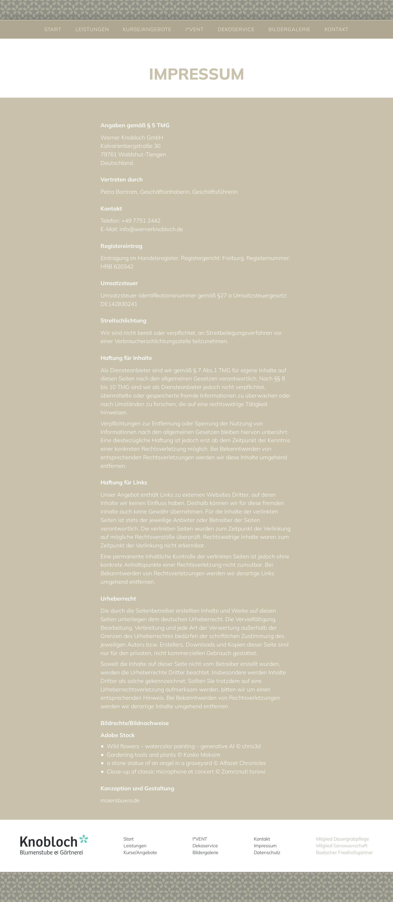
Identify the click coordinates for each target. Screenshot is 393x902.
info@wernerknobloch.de (151, 229)
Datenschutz (267, 852)
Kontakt (337, 29)
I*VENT (194, 29)
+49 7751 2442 (141, 220)
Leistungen (92, 29)
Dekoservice (236, 29)
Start (52, 29)
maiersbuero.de (120, 800)
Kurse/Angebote (147, 29)
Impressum (265, 846)
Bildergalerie (289, 29)
